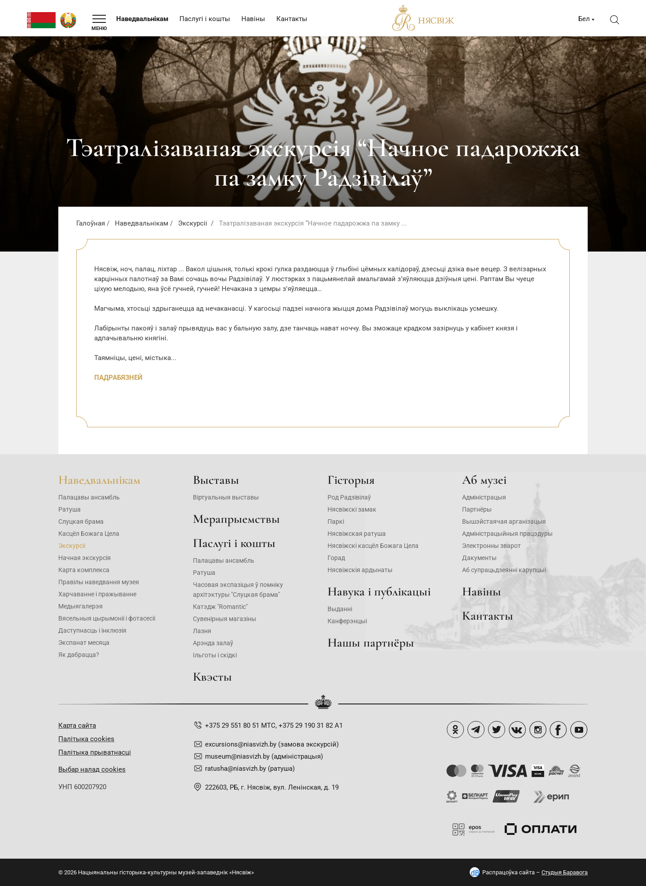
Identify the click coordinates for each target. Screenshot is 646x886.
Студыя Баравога (564, 872)
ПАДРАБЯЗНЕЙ (118, 378)
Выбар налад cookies (92, 769)
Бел (584, 19)
